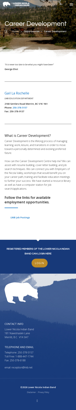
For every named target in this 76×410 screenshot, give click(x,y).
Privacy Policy (43, 392)
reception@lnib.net (22, 367)
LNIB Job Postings (20, 217)
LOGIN (39, 263)
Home (15, 31)
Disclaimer (31, 392)
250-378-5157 (20, 107)
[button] (71, 4)
